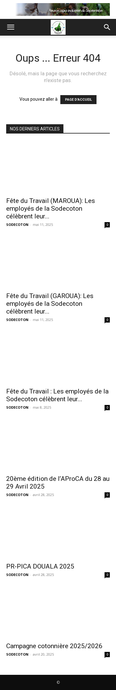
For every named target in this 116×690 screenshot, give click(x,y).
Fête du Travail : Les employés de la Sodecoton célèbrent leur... (57, 395)
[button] (10, 27)
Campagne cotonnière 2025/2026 (54, 646)
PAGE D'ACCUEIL (78, 100)
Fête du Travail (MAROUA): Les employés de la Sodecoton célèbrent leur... (50, 208)
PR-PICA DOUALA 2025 (40, 566)
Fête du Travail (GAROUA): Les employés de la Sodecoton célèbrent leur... (49, 303)
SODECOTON (17, 224)
